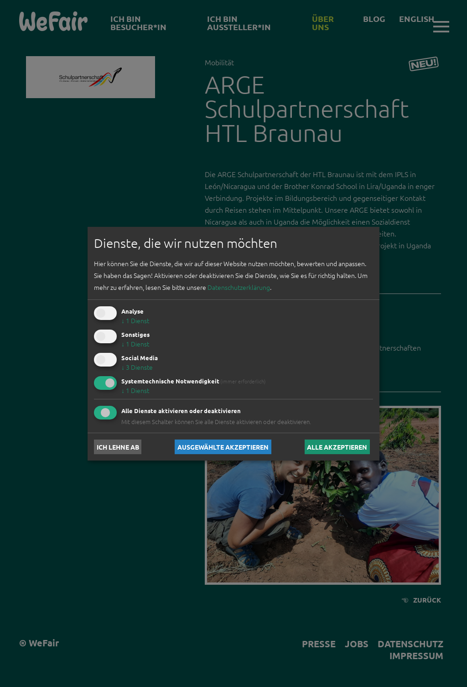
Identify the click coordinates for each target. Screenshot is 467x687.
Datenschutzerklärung (239, 287)
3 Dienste (137, 367)
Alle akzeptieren (337, 447)
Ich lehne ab (118, 447)
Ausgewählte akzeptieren (223, 447)
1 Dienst (135, 320)
